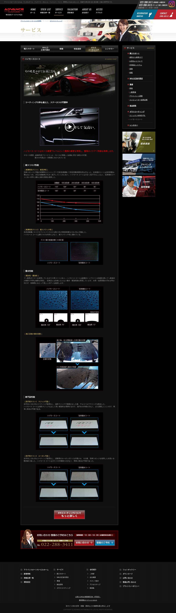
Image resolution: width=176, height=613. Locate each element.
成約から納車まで (136, 57)
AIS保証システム (135, 65)
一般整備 (132, 92)
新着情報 (27, 574)
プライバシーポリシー (131, 586)
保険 (131, 69)
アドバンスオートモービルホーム (36, 570)
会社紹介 (93, 569)
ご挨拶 (92, 574)
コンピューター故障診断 (138, 100)
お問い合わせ (128, 578)
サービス (60, 569)
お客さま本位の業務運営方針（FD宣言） (88, 596)
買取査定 (27, 582)
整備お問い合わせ (129, 582)
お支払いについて (136, 61)
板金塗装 (133, 106)
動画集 (92, 588)
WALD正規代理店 (136, 79)
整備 (131, 84)
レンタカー (134, 125)
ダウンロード (128, 574)
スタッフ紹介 (94, 581)
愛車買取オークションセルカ (88, 600)
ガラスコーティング (56, 21)
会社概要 (93, 577)
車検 (131, 88)
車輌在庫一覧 (29, 578)
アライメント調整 (136, 96)
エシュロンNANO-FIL (137, 115)
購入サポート (135, 53)
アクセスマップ (95, 584)
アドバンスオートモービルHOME (31, 21)
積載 (131, 73)
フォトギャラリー (129, 570)
